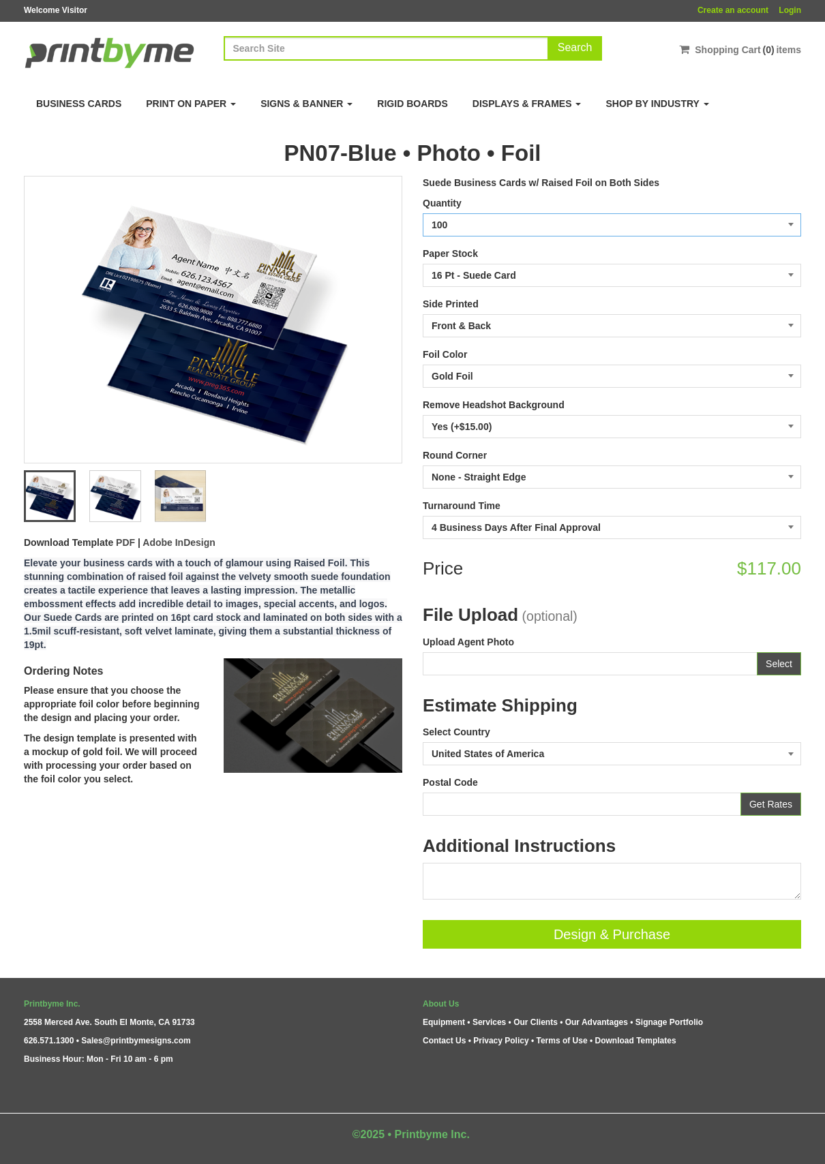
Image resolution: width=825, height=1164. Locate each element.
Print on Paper (191, 103)
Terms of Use (561, 1040)
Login (790, 10)
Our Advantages (596, 1022)
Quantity (442, 203)
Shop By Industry (656, 103)
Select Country (456, 731)
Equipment (444, 1022)
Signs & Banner (306, 103)
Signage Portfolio (669, 1022)
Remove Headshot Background (494, 404)
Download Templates (635, 1040)
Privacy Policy (500, 1040)
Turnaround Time (461, 505)
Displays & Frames (527, 103)
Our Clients (535, 1022)
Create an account (733, 10)
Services (489, 1022)
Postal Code (450, 782)
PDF (125, 542)
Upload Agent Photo (468, 642)
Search (575, 47)
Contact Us (444, 1040)
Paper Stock (450, 253)
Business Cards (78, 103)
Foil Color (445, 354)
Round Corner (455, 455)
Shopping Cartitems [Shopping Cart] (740, 49)
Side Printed (451, 303)
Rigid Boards (412, 103)
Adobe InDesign (178, 542)
